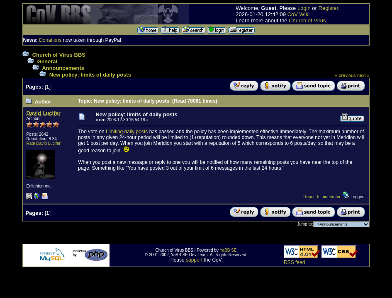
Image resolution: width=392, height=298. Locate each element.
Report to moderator (322, 197)
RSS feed (294, 262)
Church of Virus (307, 20)
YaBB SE (228, 250)
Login (304, 8)
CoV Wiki (298, 14)
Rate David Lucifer (43, 143)
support (194, 260)
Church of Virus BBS (58, 55)
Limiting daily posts (127, 132)
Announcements (63, 68)
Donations (50, 40)
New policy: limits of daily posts (90, 75)
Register (328, 8)
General (47, 61)
